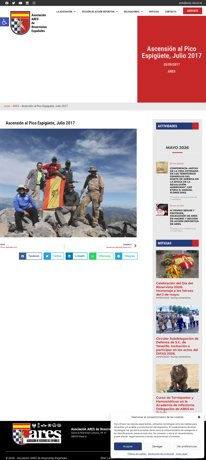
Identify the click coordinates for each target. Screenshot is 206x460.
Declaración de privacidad (161, 454)
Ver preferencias (187, 446)
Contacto (170, 11)
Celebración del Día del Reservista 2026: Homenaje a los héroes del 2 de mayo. (174, 288)
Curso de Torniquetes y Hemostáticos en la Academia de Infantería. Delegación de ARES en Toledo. (175, 397)
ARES (177, 71)
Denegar (157, 446)
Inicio (7, 106)
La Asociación (66, 12)
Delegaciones (133, 12)
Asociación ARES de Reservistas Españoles (101, 429)
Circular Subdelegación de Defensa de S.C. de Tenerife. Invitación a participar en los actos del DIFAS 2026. (177, 342)
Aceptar (128, 446)
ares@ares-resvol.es (190, 3)
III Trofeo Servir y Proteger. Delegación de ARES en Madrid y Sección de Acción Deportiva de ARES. (183, 220)
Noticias (154, 11)
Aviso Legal (181, 454)
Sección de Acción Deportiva (100, 12)
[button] (4, 21)
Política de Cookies (137, 454)
